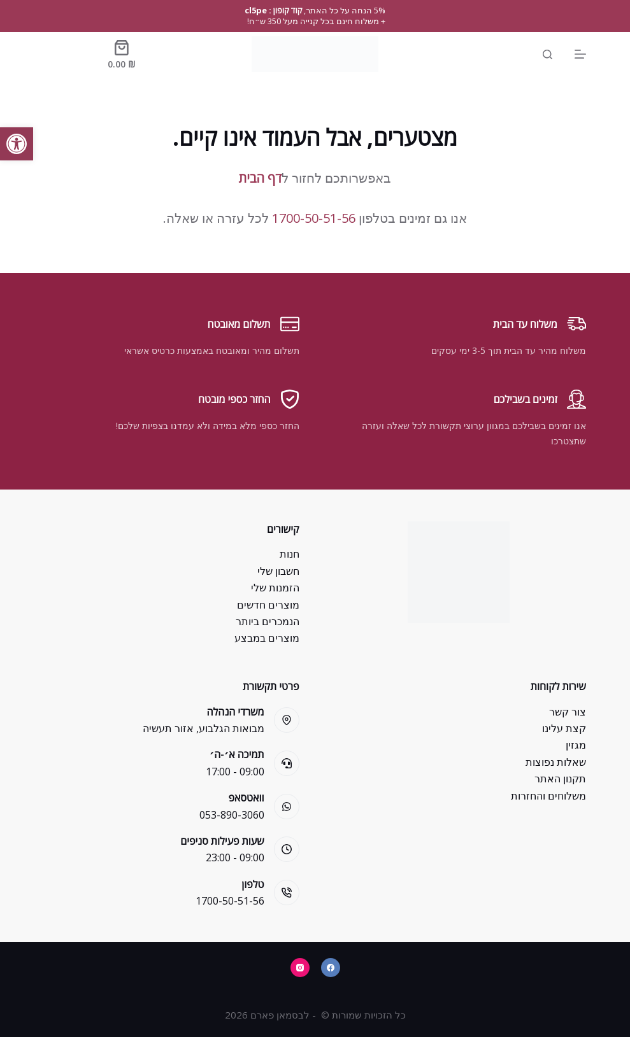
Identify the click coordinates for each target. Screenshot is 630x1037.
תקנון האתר (560, 779)
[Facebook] (330, 967)
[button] (16, 143)
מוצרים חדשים (268, 605)
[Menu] (580, 54)
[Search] (547, 54)
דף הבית (260, 178)
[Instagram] (300, 967)
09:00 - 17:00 (235, 772)
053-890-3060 (231, 815)
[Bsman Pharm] (315, 54)
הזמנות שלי (275, 588)
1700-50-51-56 (313, 218)
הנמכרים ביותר (267, 621)
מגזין (576, 745)
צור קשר (567, 712)
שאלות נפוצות (556, 762)
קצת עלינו (564, 728)
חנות (289, 554)
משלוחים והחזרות (548, 796)
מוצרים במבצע (266, 638)
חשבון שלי (278, 571)
